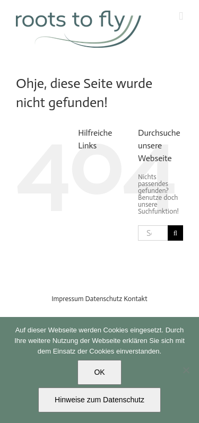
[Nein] (185, 370)
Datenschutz (104, 299)
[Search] (175, 233)
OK (99, 372)
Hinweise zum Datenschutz (99, 399)
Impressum (67, 299)
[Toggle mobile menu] (181, 16)
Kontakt (136, 299)
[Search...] (153, 233)
